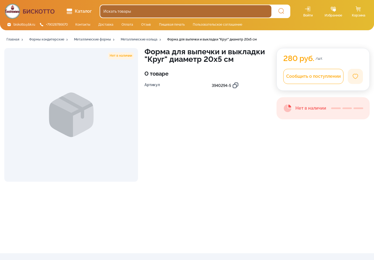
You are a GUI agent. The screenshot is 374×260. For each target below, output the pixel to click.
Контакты (82, 24)
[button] (15, 40)
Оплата (127, 24)
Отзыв (146, 24)
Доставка (105, 24)
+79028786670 (57, 24)
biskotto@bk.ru (24, 24)
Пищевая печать (172, 24)
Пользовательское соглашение (217, 24)
